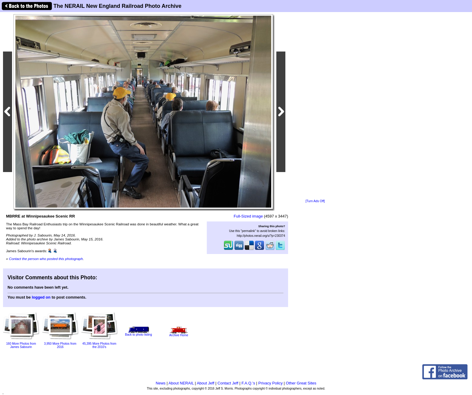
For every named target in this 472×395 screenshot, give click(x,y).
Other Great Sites (301, 383)
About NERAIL (181, 383)
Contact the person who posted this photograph (46, 259)
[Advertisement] (315, 106)
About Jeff (205, 383)
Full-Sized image (248, 216)
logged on (41, 297)
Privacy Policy (270, 383)
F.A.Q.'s (248, 383)
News (161, 383)
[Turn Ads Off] (315, 201)
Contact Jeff (228, 383)
